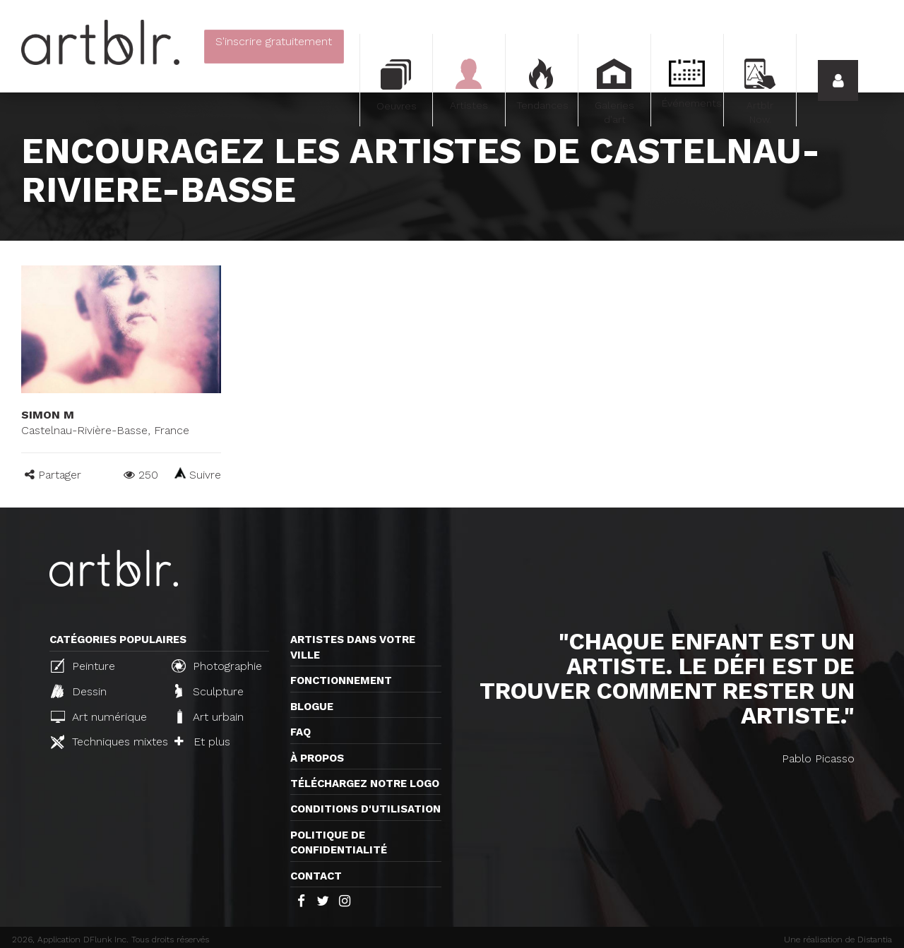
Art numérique (99, 717)
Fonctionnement (341, 680)
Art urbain (209, 716)
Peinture (83, 666)
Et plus (202, 741)
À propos (317, 758)
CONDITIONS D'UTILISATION (365, 809)
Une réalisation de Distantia (838, 939)
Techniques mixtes (105, 742)
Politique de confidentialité (338, 842)
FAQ (300, 732)
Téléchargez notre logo (364, 783)
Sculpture (209, 691)
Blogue (311, 706)
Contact (316, 876)
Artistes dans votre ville (352, 647)
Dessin (79, 691)
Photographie (217, 666)
